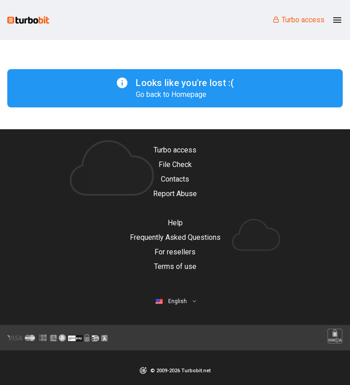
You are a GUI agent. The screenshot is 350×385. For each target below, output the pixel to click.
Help (175, 222)
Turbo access (298, 19)
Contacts (175, 179)
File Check (175, 164)
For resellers (175, 252)
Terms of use (175, 266)
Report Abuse (175, 193)
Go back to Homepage (171, 94)
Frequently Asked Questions (175, 237)
